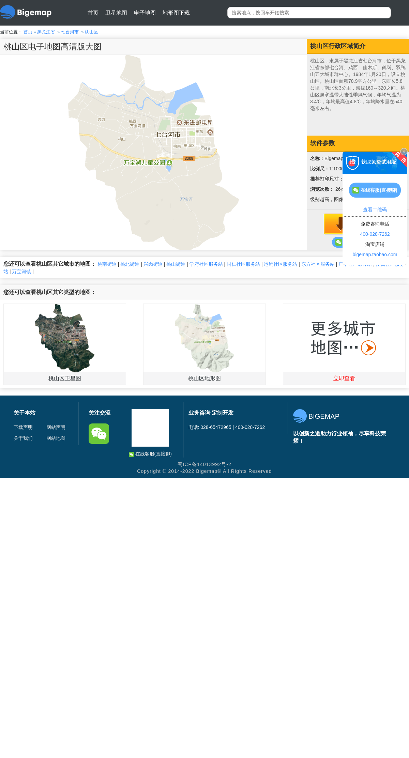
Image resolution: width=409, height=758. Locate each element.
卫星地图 (116, 13)
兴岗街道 (153, 264)
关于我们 (23, 438)
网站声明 (55, 427)
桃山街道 (175, 264)
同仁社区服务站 (243, 264)
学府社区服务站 (206, 264)
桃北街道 (129, 264)
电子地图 (145, 13)
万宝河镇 (21, 271)
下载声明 (23, 427)
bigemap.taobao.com (375, 254)
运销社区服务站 (280, 264)
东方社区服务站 (318, 264)
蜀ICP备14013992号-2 (204, 464)
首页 (93, 13)
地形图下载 (176, 13)
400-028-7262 (375, 234)
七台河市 (70, 31)
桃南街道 (107, 264)
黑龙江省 (46, 31)
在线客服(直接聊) (150, 454)
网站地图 (55, 438)
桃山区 (91, 31)
